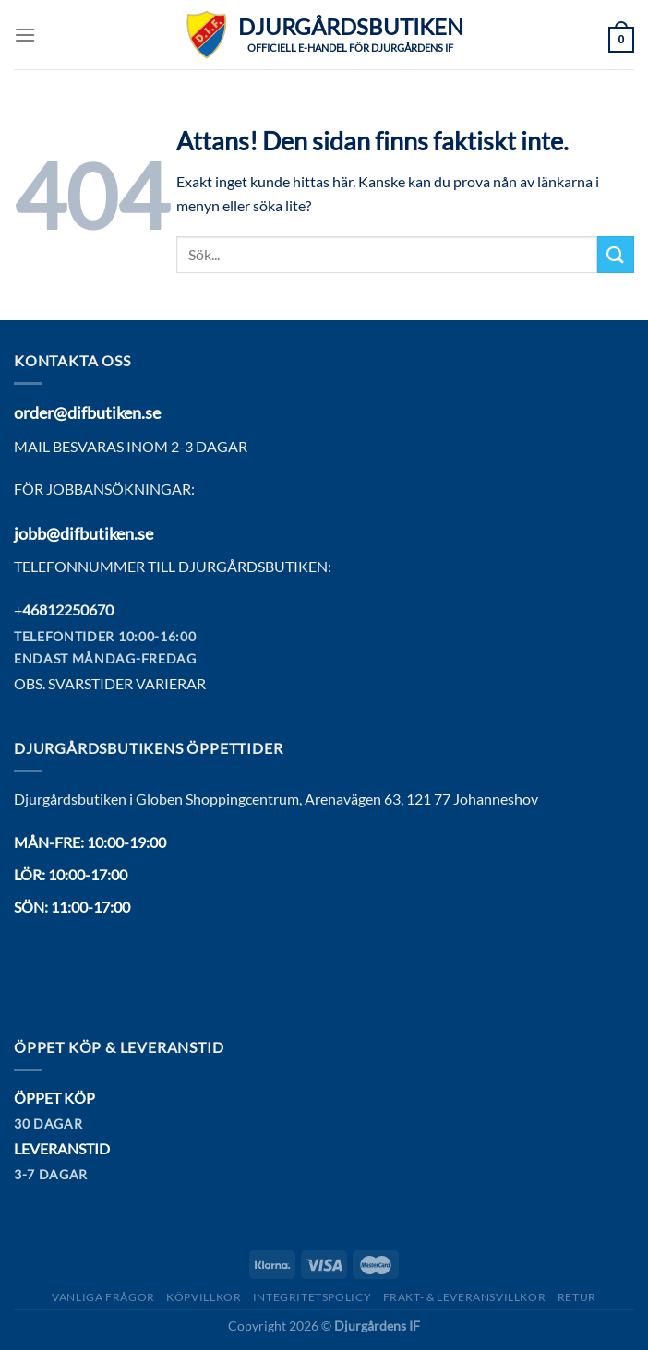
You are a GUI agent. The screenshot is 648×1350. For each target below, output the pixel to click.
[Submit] (615, 254)
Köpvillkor (203, 1297)
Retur (577, 1297)
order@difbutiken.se (87, 412)
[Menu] (25, 34)
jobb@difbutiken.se (83, 533)
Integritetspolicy (312, 1297)
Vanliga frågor (103, 1297)
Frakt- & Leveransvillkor (464, 1297)
